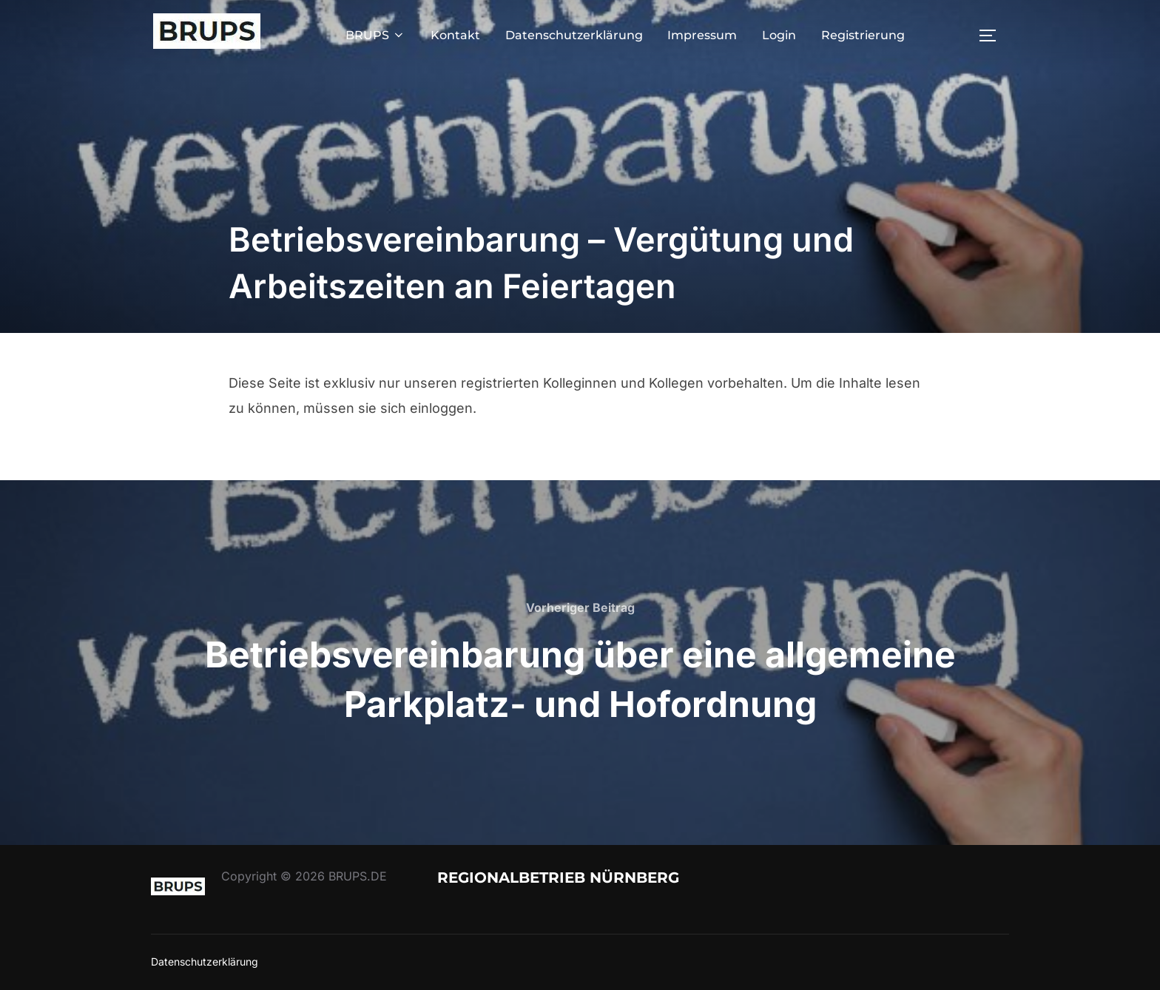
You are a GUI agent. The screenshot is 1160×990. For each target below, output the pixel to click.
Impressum (702, 35)
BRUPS (375, 35)
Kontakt (455, 35)
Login (779, 35)
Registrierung (863, 35)
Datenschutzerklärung (574, 35)
